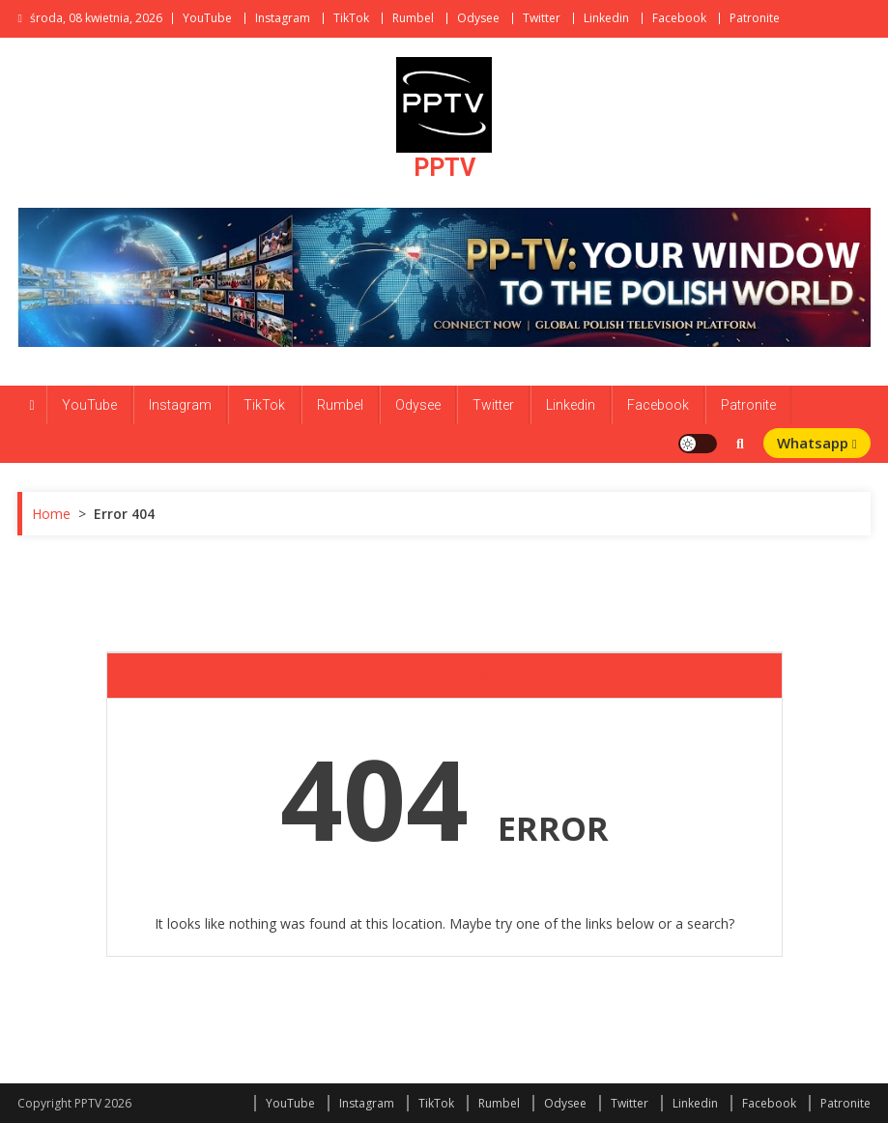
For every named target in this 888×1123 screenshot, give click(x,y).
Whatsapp (817, 442)
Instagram (282, 18)
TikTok (351, 18)
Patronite (755, 18)
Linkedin (606, 18)
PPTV (444, 168)
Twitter (541, 18)
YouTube (207, 18)
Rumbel (413, 18)
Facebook (679, 18)
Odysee (478, 18)
